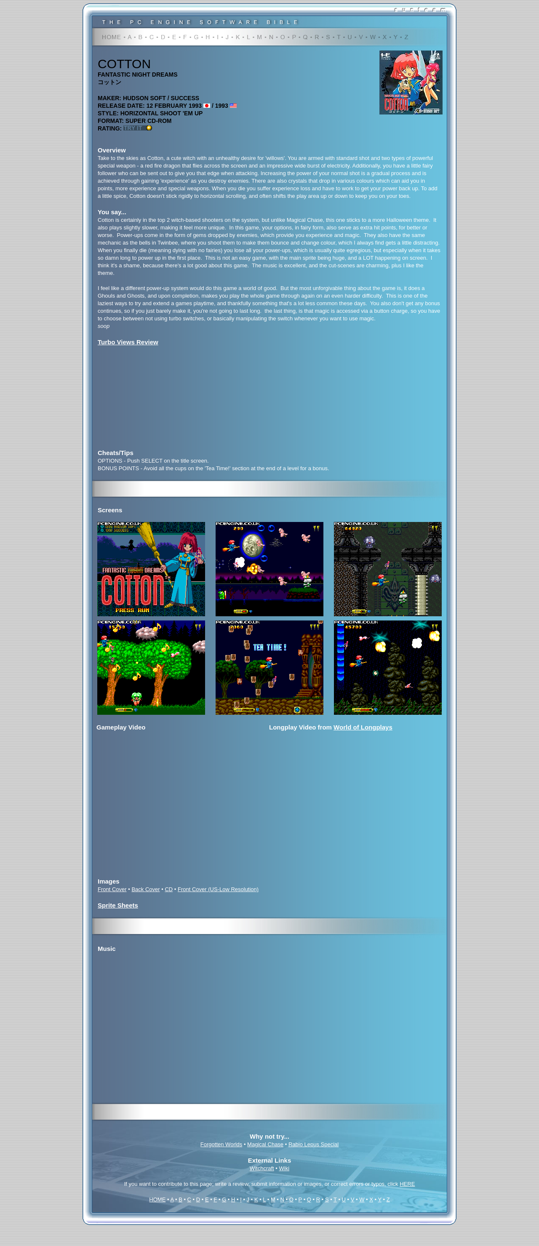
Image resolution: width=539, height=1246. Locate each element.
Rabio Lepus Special (313, 1144)
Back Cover (145, 889)
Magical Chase (265, 1144)
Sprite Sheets (118, 905)
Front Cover (112, 889)
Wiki (284, 1168)
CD (169, 889)
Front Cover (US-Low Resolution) (218, 889)
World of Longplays (363, 727)
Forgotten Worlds (221, 1144)
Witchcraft (262, 1168)
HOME (157, 1199)
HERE (407, 1184)
